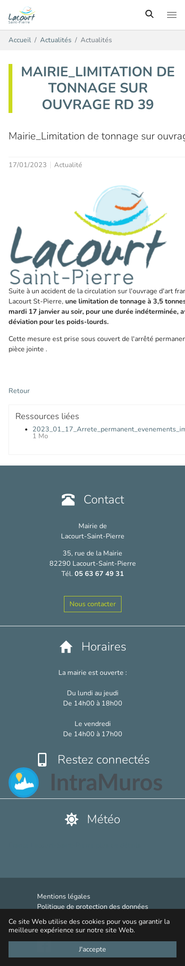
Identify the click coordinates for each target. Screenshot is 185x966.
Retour (19, 391)
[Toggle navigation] (171, 15)
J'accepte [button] (92, 949)
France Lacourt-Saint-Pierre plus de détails (75, 845)
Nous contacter (92, 604)
